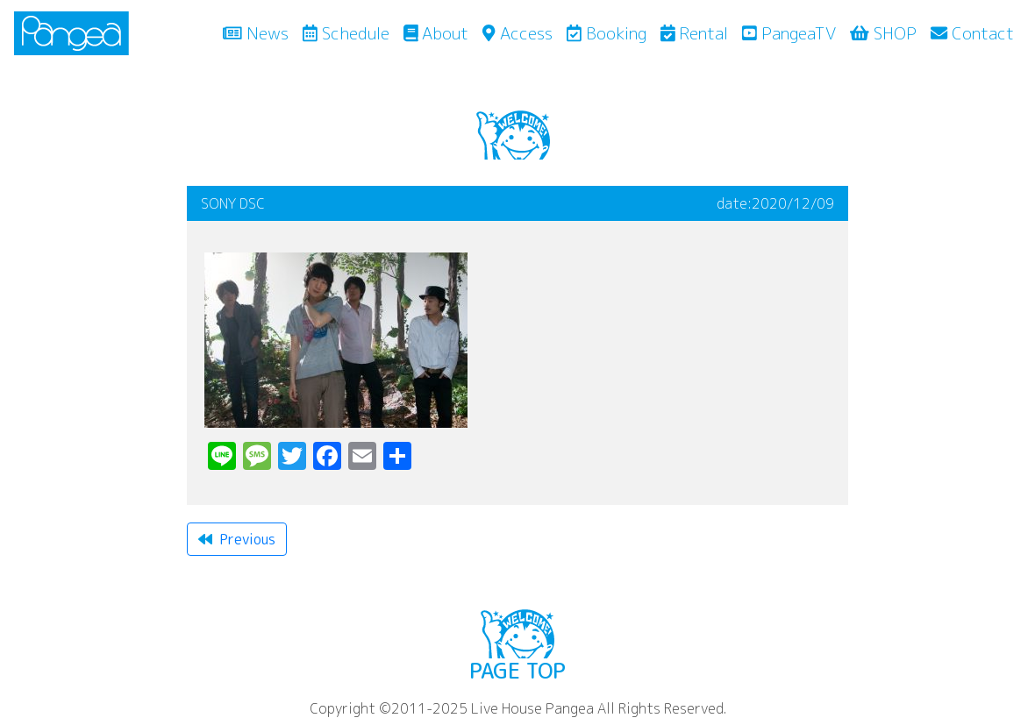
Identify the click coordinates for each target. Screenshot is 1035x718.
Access (517, 33)
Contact (972, 33)
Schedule (346, 33)
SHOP (883, 33)
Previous (236, 539)
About (436, 33)
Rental (694, 33)
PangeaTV (789, 33)
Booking (606, 33)
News (259, 32)
